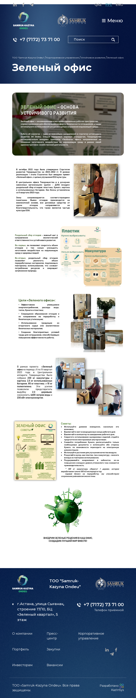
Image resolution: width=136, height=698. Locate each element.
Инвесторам (22, 665)
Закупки (53, 649)
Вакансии (55, 665)
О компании (22, 634)
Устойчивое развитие (93, 57)
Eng (119, 5)
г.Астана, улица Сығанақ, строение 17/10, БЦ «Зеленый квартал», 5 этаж (38, 612)
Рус (108, 5)
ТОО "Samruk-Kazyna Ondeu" (28, 57)
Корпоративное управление (62, 57)
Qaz (98, 5)
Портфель (20, 649)
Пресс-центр (52, 636)
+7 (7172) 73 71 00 (36, 39)
